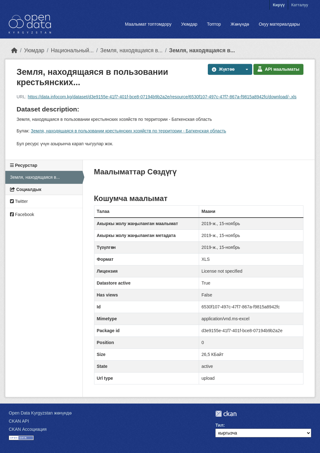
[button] (245, 69)
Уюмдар (189, 24)
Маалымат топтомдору (148, 24)
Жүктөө (223, 69)
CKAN (226, 413)
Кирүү (279, 5)
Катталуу (299, 5)
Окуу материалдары (279, 24)
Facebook (22, 214)
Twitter (19, 201)
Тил (219, 425)
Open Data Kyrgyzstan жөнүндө (40, 412)
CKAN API (19, 421)
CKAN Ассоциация (28, 429)
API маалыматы (278, 69)
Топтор (214, 24)
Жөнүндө (240, 24)
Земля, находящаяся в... (131, 50)
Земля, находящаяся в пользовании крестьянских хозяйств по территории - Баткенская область (128, 130)
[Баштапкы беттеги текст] (14, 50)
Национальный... (72, 50)
